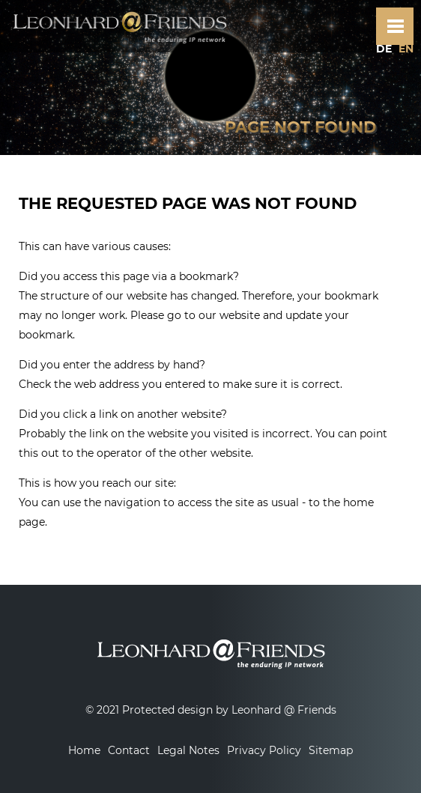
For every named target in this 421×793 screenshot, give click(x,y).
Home (84, 750)
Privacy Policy (264, 750)
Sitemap (331, 750)
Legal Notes (188, 750)
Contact (129, 750)
